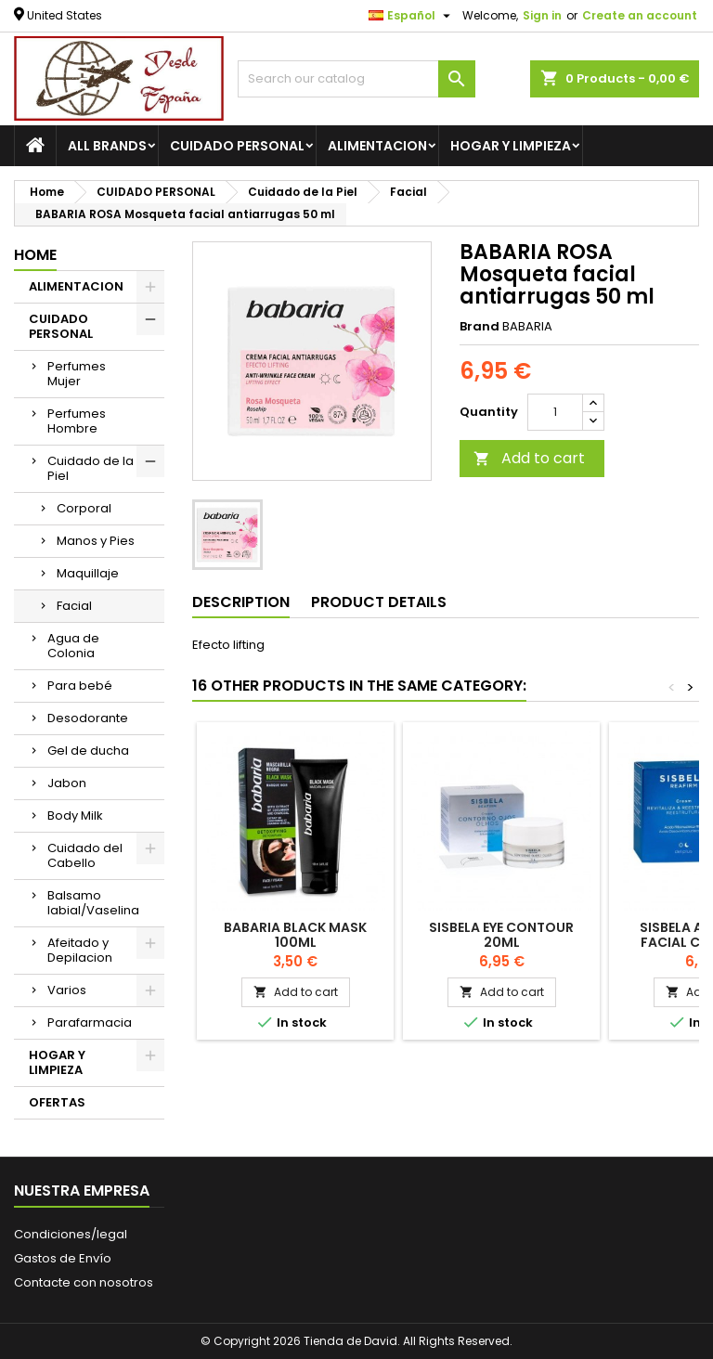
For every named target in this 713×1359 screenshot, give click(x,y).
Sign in (542, 15)
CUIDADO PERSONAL (237, 145)
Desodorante (87, 718)
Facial (74, 606)
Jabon (66, 783)
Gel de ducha (88, 750)
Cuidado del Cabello (85, 855)
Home (35, 254)
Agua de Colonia (73, 645)
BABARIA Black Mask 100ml (295, 934)
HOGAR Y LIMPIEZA (510, 145)
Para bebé (79, 685)
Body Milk (75, 815)
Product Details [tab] (379, 602)
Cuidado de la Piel (90, 468)
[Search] (356, 78)
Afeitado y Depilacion (79, 950)
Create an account (639, 15)
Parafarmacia (89, 1022)
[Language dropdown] (412, 16)
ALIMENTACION (377, 145)
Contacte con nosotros (83, 1282)
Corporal (84, 508)
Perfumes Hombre (76, 421)
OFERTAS (57, 1102)
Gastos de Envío (62, 1258)
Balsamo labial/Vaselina (93, 903)
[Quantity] (555, 412)
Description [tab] (241, 602)
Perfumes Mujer (76, 373)
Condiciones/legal (70, 1234)
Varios (66, 990)
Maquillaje (88, 573)
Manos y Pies (96, 541)
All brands (107, 145)
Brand (479, 326)
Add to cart (529, 458)
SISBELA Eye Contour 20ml (501, 934)
